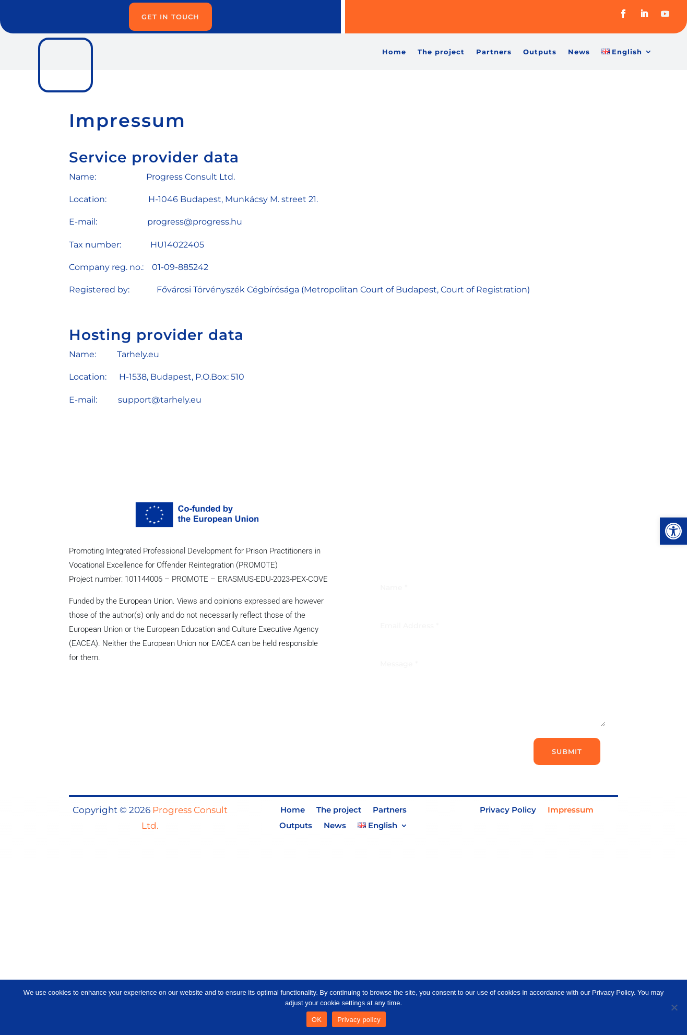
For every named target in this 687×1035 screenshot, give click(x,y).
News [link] (579, 52)
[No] (674, 1007)
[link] (673, 531)
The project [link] (441, 52)
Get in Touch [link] (170, 17)
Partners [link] (494, 52)
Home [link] (394, 52)
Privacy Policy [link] (508, 810)
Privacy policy (359, 1020)
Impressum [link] (571, 810)
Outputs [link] (539, 52)
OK (317, 1020)
